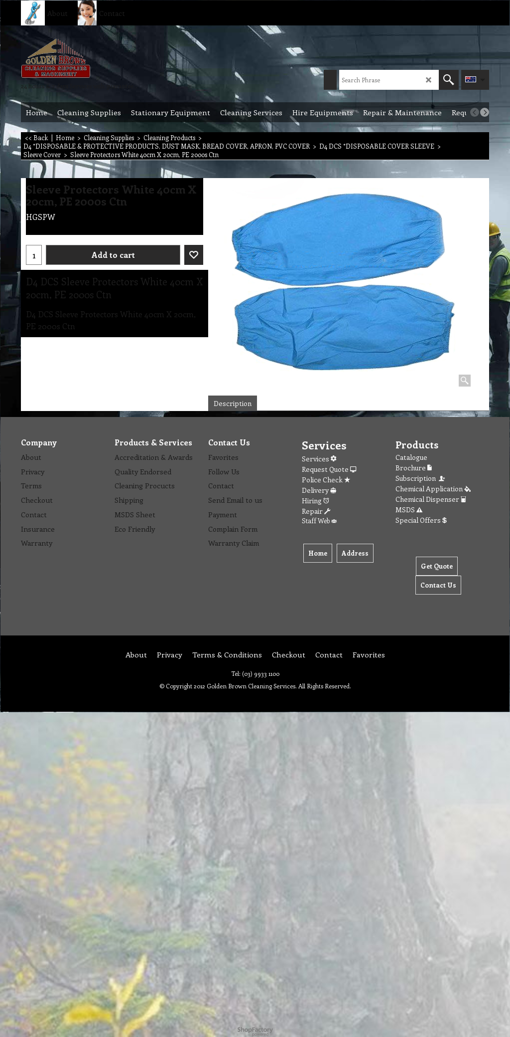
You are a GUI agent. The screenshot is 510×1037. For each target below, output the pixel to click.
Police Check (326, 479)
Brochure (413, 467)
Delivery (319, 490)
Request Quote (329, 469)
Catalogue (411, 457)
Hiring (315, 500)
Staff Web (319, 520)
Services (319, 458)
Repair (316, 511)
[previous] (474, 112)
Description (233, 403)
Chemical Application (433, 488)
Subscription (420, 478)
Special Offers (421, 520)
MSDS (408, 509)
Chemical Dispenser (430, 499)
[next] (484, 112)
